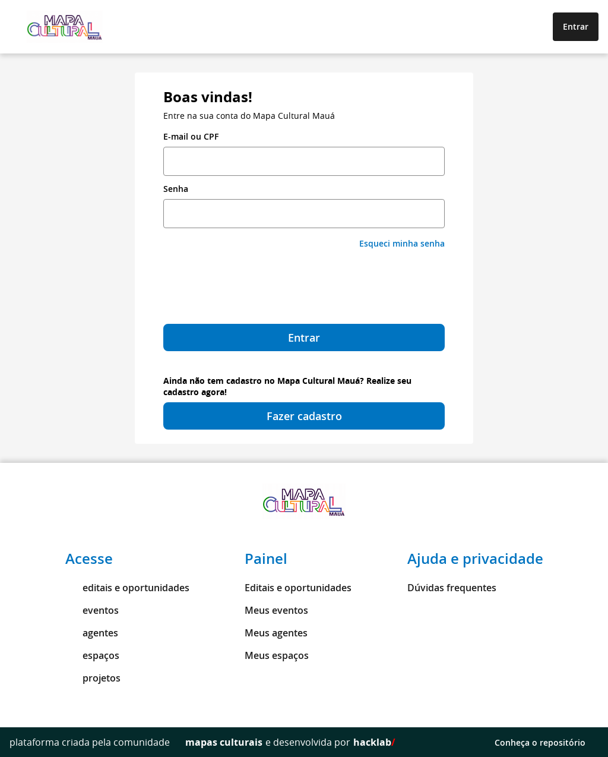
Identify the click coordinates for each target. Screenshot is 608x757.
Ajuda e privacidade (475, 558)
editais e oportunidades (127, 587)
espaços (92, 655)
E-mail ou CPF (190, 136)
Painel (266, 558)
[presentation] (304, 286)
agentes (91, 632)
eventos (92, 610)
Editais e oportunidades (298, 587)
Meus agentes (276, 632)
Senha (175, 188)
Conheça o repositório (546, 742)
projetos (93, 678)
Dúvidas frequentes (451, 587)
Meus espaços (277, 655)
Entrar (575, 26)
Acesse (89, 558)
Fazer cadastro (304, 416)
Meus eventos (276, 610)
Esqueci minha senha (402, 243)
